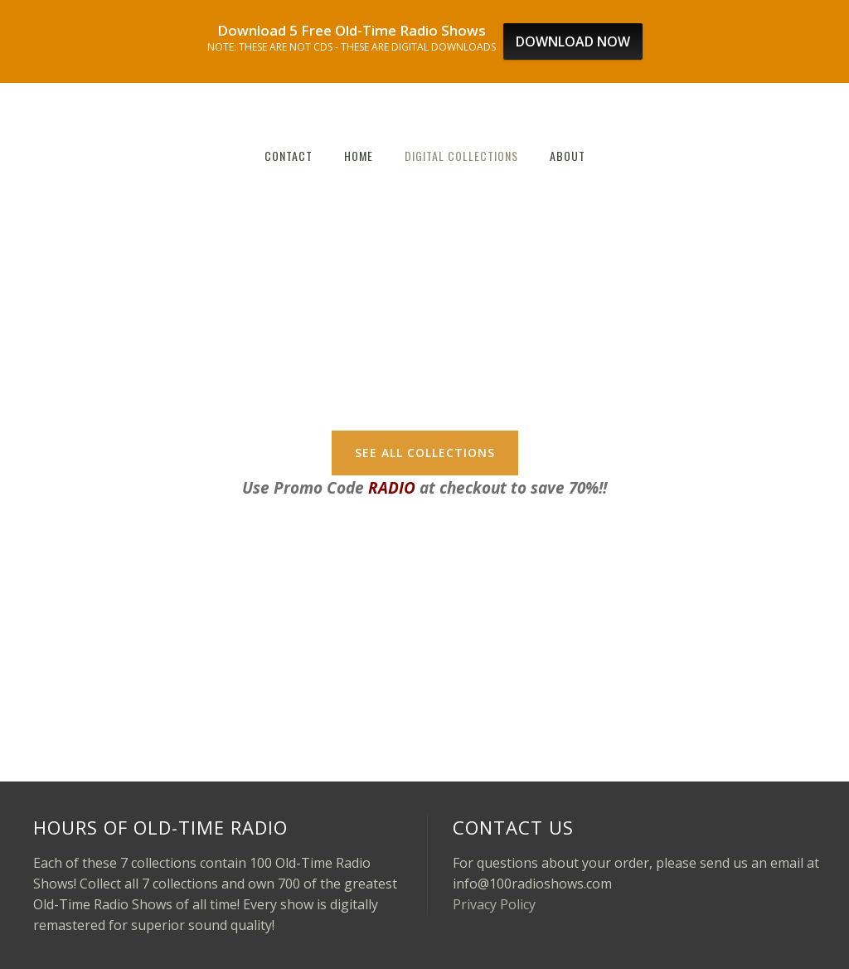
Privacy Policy (494, 904)
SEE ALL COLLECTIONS (425, 452)
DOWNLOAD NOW (573, 41)
